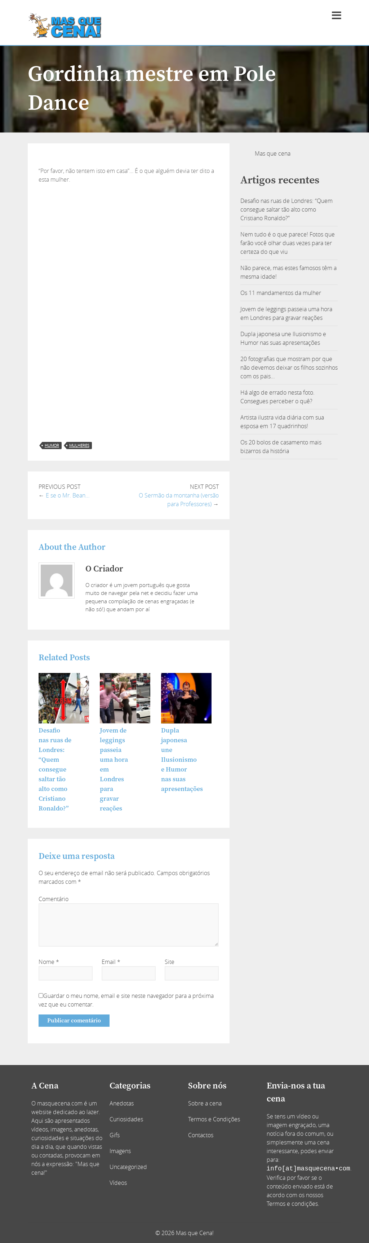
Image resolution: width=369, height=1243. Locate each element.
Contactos (200, 1135)
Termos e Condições (214, 1119)
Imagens (120, 1151)
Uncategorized (128, 1167)
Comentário (53, 899)
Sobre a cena (205, 1103)
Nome (49, 962)
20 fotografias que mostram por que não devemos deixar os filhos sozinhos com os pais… (289, 367)
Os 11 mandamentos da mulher (280, 293)
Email (111, 962)
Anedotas (122, 1103)
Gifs (115, 1135)
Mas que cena (272, 153)
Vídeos (118, 1183)
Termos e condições (292, 1204)
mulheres (79, 445)
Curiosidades (126, 1119)
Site (169, 962)
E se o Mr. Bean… (67, 495)
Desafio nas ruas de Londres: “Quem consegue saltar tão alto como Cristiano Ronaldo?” (55, 769)
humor (52, 445)
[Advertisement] (129, 237)
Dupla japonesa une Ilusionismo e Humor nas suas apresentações (182, 759)
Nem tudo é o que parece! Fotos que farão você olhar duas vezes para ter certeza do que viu (287, 243)
